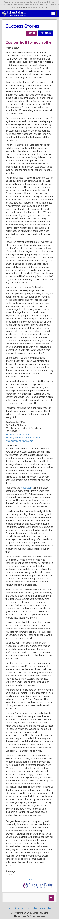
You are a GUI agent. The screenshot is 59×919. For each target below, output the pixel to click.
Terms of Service (15, 908)
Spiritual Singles (14, 13)
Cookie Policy (22, 7)
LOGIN (31, 33)
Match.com (26, 487)
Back (29, 879)
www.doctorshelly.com (17, 434)
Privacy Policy (31, 908)
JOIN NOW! (45, 33)
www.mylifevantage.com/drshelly (23, 437)
